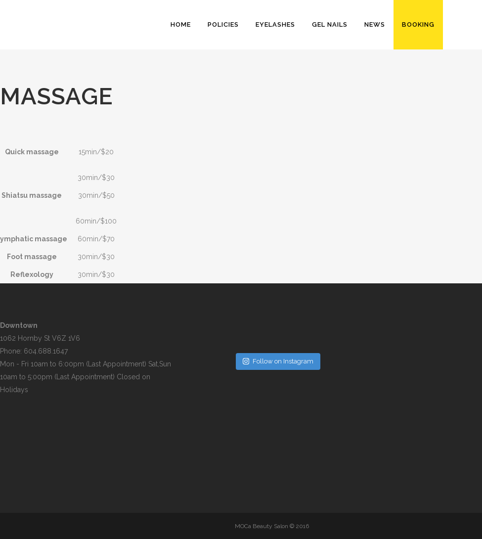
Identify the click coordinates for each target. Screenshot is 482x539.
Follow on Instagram (278, 361)
